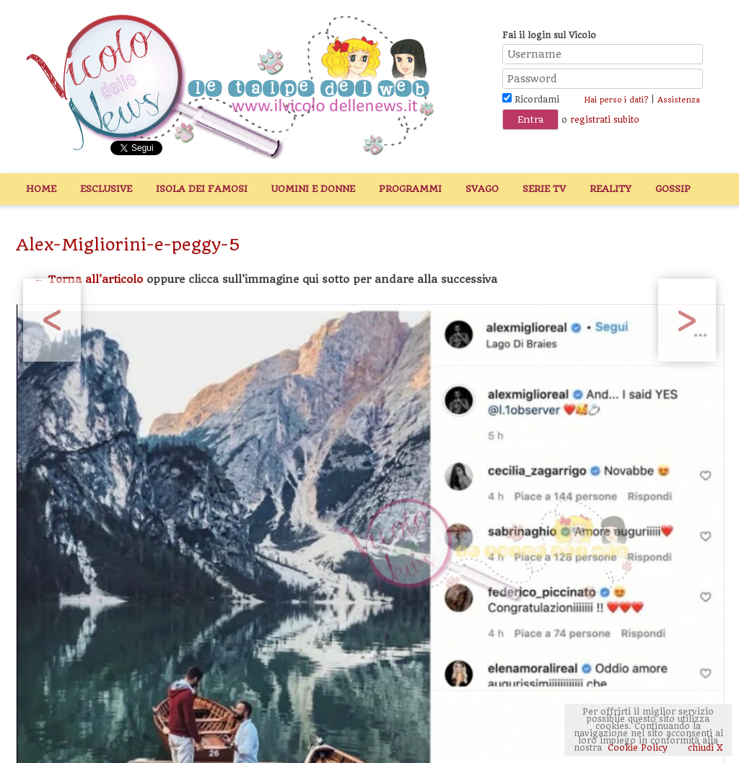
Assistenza (678, 100)
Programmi (410, 188)
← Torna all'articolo (88, 279)
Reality (610, 188)
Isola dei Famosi (202, 188)
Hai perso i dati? (616, 100)
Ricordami (530, 100)
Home (41, 188)
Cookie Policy (638, 748)
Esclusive (106, 188)
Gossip (673, 188)
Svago (482, 188)
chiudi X (704, 748)
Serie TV (544, 188)
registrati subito (604, 120)
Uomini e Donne (313, 188)
